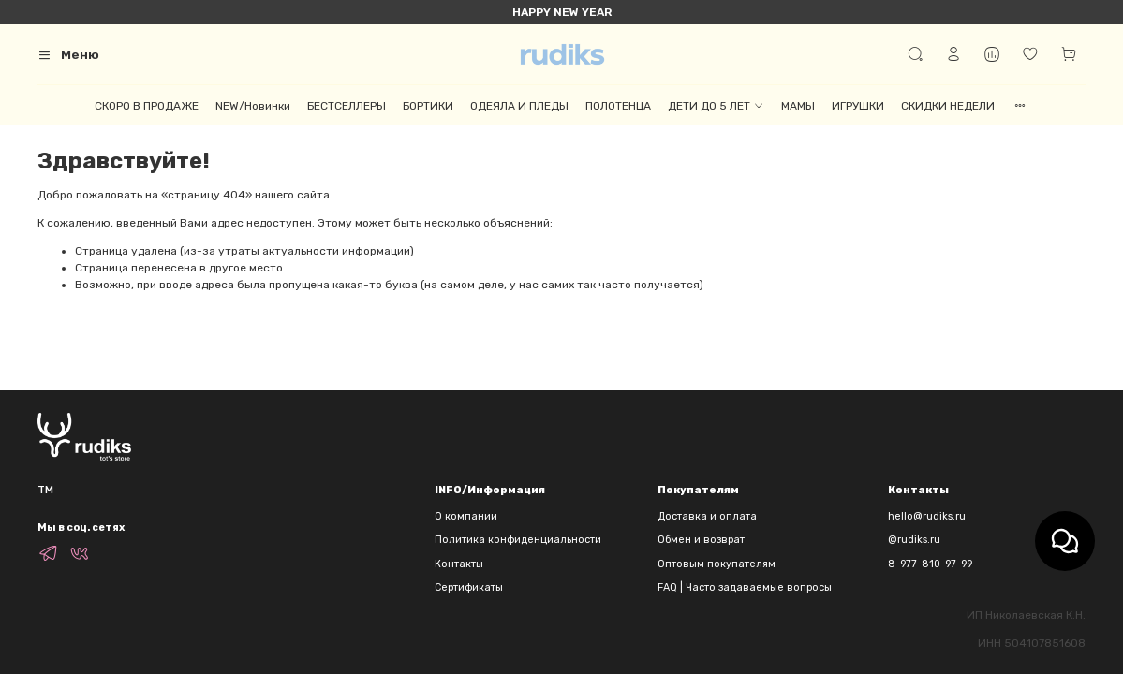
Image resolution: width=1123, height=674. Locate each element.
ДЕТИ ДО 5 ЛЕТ (715, 105)
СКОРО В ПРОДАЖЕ (147, 105)
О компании (466, 516)
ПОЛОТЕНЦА (618, 105)
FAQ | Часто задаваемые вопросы (745, 587)
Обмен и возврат (701, 540)
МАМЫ (798, 105)
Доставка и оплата (707, 516)
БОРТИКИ (428, 105)
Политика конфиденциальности (518, 540)
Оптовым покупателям (717, 564)
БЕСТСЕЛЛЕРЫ (346, 105)
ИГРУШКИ (858, 105)
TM (45, 490)
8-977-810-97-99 (930, 564)
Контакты (459, 564)
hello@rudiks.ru (927, 516)
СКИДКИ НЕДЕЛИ (948, 105)
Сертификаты (469, 587)
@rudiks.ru (914, 540)
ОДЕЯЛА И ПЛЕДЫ (519, 105)
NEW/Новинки (252, 105)
